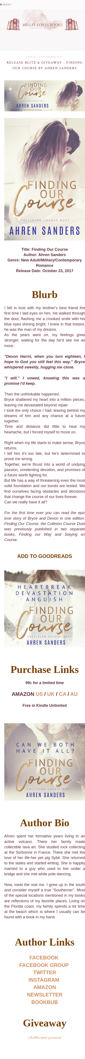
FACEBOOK (44, 958)
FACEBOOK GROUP (44, 965)
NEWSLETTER (44, 995)
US (39, 694)
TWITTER (44, 972)
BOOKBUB (44, 1002)
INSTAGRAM (44, 980)
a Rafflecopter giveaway (45, 1037)
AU (74, 694)
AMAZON (44, 987)
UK (51, 694)
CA (62, 694)
